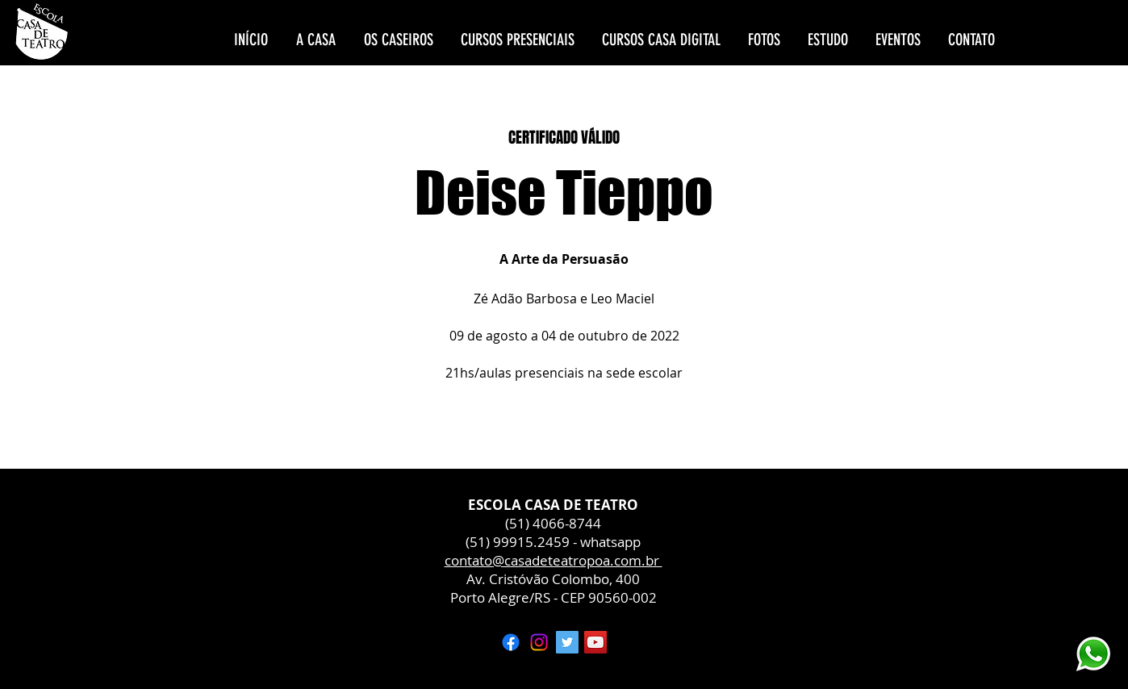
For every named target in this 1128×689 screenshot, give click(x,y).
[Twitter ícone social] (567, 642)
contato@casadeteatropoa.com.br (553, 560)
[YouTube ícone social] (595, 642)
